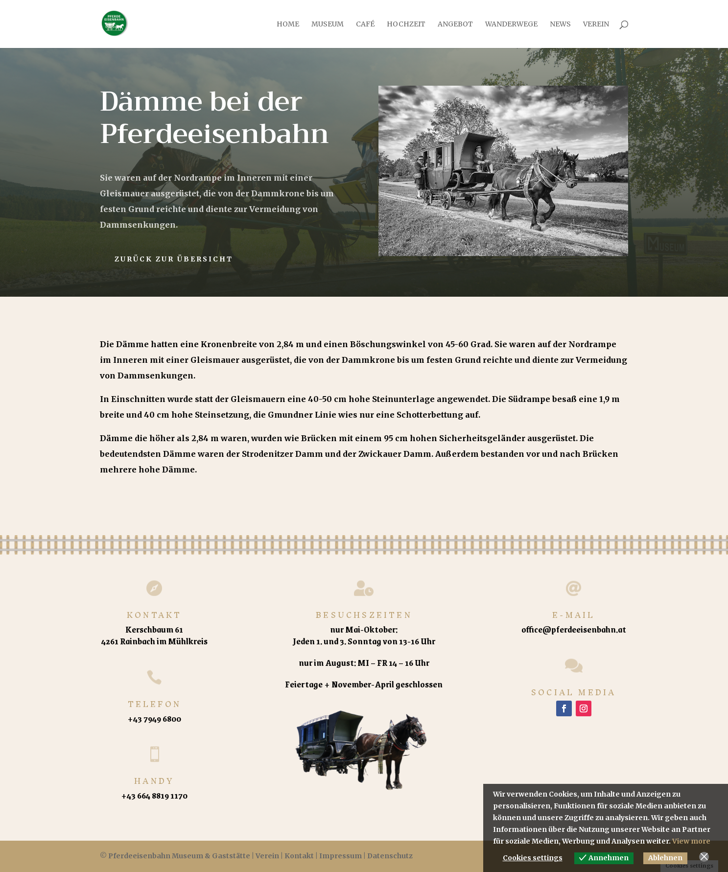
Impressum (340, 855)
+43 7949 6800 (154, 718)
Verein (596, 24)
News (560, 24)
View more (691, 841)
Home (288, 24)
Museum (327, 24)
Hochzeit (406, 24)
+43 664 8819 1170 (154, 795)
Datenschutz (390, 855)
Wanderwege (511, 24)
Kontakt (299, 855)
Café (365, 24)
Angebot (455, 24)
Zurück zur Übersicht (174, 259)
